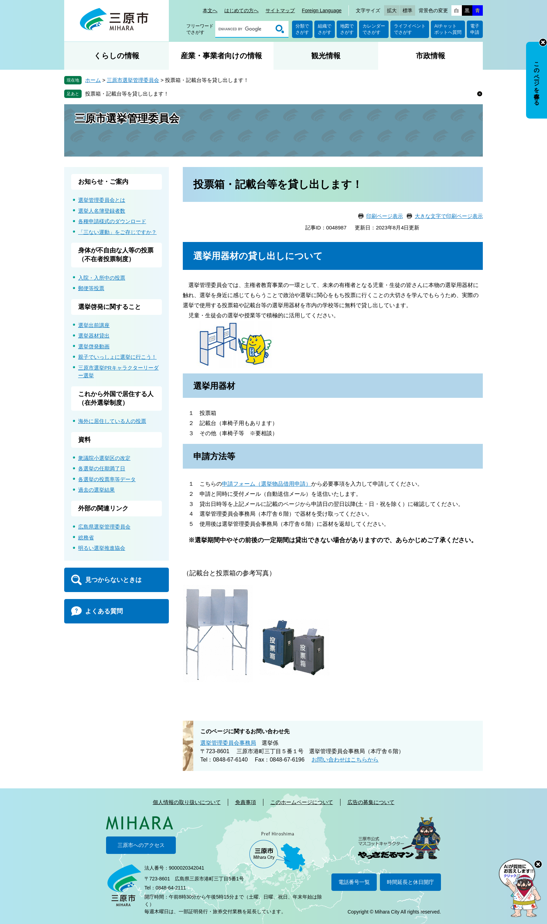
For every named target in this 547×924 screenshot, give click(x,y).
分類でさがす (302, 29)
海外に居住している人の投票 (112, 421)
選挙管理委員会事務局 (228, 743)
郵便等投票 (91, 288)
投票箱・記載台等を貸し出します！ (127, 94)
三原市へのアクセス (141, 845)
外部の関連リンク (103, 508)
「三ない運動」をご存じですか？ (117, 232)
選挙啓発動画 (94, 346)
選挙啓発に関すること (109, 306)
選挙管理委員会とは (101, 200)
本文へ (210, 10)
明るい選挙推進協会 (101, 548)
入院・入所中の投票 (101, 278)
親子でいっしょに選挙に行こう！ (117, 357)
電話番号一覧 (354, 882)
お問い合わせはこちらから (345, 760)
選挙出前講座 (94, 325)
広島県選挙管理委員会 (104, 527)
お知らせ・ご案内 (103, 181)
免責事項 (245, 802)
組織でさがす (324, 29)
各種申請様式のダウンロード (112, 221)
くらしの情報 (116, 56)
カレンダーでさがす (373, 29)
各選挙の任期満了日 (101, 468)
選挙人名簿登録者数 (101, 211)
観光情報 (325, 56)
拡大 (392, 10)
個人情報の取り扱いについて (187, 802)
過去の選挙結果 (96, 490)
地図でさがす (347, 29)
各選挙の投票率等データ (107, 479)
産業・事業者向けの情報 (221, 56)
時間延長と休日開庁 (410, 882)
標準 (407, 10)
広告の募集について (371, 802)
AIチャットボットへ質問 (448, 29)
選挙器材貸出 (94, 336)
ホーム (93, 80)
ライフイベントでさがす (410, 29)
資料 (84, 439)
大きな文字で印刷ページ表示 (449, 216)
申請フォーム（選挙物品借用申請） (266, 484)
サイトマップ (280, 10)
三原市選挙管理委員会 (133, 80)
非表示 (543, 42)
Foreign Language (322, 10)
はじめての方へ (241, 10)
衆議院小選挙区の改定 (104, 458)
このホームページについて (301, 802)
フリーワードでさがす (199, 29)
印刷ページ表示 (384, 216)
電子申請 (474, 29)
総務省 (86, 537)
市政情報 (430, 56)
